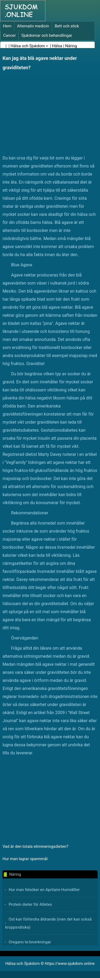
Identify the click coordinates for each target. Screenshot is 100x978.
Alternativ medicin (33, 26)
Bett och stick (67, 26)
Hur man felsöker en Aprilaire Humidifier (44, 889)
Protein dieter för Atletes (30, 904)
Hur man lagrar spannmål (24, 858)
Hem (7, 26)
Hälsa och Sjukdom (28, 45)
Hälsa (57, 45)
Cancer (9, 35)
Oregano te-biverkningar (30, 942)
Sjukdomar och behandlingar (46, 35)
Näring (71, 45)
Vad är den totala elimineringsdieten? (35, 846)
